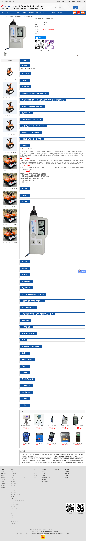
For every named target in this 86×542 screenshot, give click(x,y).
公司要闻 (35, 471)
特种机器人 (13, 471)
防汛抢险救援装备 (15, 483)
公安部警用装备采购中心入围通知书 (33, 294)
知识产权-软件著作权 (28, 333)
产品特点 (24, 195)
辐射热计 (65, 443)
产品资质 (38, 12)
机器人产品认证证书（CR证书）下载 (33, 126)
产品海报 (24, 80)
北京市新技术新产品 (28, 307)
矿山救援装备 (14, 490)
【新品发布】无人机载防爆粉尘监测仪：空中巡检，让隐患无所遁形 (37, 454)
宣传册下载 (25, 87)
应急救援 (13, 511)
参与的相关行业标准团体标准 (30, 346)
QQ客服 (41, 37)
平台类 (43, 473)
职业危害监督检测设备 (28, 16)
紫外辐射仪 (39, 443)
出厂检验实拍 (26, 392)
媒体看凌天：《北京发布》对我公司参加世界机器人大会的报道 (36, 458)
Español (68, 1)
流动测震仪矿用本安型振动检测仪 (65, 426)
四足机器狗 (13, 473)
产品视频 (60, 12)
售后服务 (67, 471)
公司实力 (24, 60)
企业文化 (3, 481)
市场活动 (35, 473)
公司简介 (3, 471)
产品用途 (24, 188)
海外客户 (67, 475)
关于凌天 (9, 12)
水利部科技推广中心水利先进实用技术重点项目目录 (37, 314)
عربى (84, 1)
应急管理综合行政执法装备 (16, 16)
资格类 (43, 475)
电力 (12, 515)
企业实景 (3, 488)
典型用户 (24, 268)
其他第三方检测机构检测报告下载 (32, 106)
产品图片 (24, 201)
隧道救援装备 (14, 496)
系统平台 (13, 519)
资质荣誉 (31, 12)
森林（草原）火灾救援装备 (17, 485)
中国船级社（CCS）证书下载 (30, 132)
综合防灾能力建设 (15, 521)
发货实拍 (24, 405)
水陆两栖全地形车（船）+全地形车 (19, 477)
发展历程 (3, 475)
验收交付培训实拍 (27, 359)
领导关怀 (35, 475)
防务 (12, 513)
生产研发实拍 (26, 385)
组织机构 (3, 477)
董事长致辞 (3, 473)
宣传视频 (3, 483)
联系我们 (45, 12)
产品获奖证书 (26, 288)
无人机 (12, 475)
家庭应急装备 (14, 506)
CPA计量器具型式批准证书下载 (31, 119)
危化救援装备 (14, 492)
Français (63, 1)
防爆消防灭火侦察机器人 (8, 170)
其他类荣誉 (25, 320)
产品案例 (52, 12)
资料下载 (24, 65)
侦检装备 (13, 479)
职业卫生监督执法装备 (16, 508)
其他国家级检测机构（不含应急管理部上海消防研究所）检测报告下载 (43, 100)
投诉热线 (67, 473)
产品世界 (16, 12)
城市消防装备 (14, 481)
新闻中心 (24, 12)
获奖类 (43, 471)
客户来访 (35, 477)
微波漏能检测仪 (26, 443)
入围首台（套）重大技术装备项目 (32, 301)
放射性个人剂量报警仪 (52, 443)
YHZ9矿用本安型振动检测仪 (28, 68)
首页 (3, 12)
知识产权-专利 (26, 327)
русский (79, 1)
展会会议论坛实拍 (27, 379)
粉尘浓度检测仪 (39, 425)
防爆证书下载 (26, 113)
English (58, 1)
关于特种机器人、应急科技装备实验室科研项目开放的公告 (35, 460)
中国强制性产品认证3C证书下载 (31, 139)
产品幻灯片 (25, 74)
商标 (23, 340)
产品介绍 (24, 145)
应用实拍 (24, 353)
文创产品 (13, 523)
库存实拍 (24, 398)
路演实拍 (24, 372)
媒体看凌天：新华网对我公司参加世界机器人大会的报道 (65, 456)
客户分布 (67, 477)
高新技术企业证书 (46, 477)
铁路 (12, 517)
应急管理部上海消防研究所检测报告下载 (34, 93)
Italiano (73, 1)
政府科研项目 (26, 281)
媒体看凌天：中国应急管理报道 (29, 456)
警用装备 (13, 502)
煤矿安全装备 (14, 498)
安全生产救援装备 (15, 488)
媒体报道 (24, 275)
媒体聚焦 (3, 485)
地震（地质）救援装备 (16, 494)
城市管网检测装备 (15, 504)
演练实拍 (24, 366)
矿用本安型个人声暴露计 (78, 426)
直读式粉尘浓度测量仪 (26, 425)
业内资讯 (35, 479)
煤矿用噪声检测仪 (52, 425)
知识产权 (44, 479)
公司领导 (3, 479)
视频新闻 (35, 481)
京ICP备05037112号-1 (54, 531)
